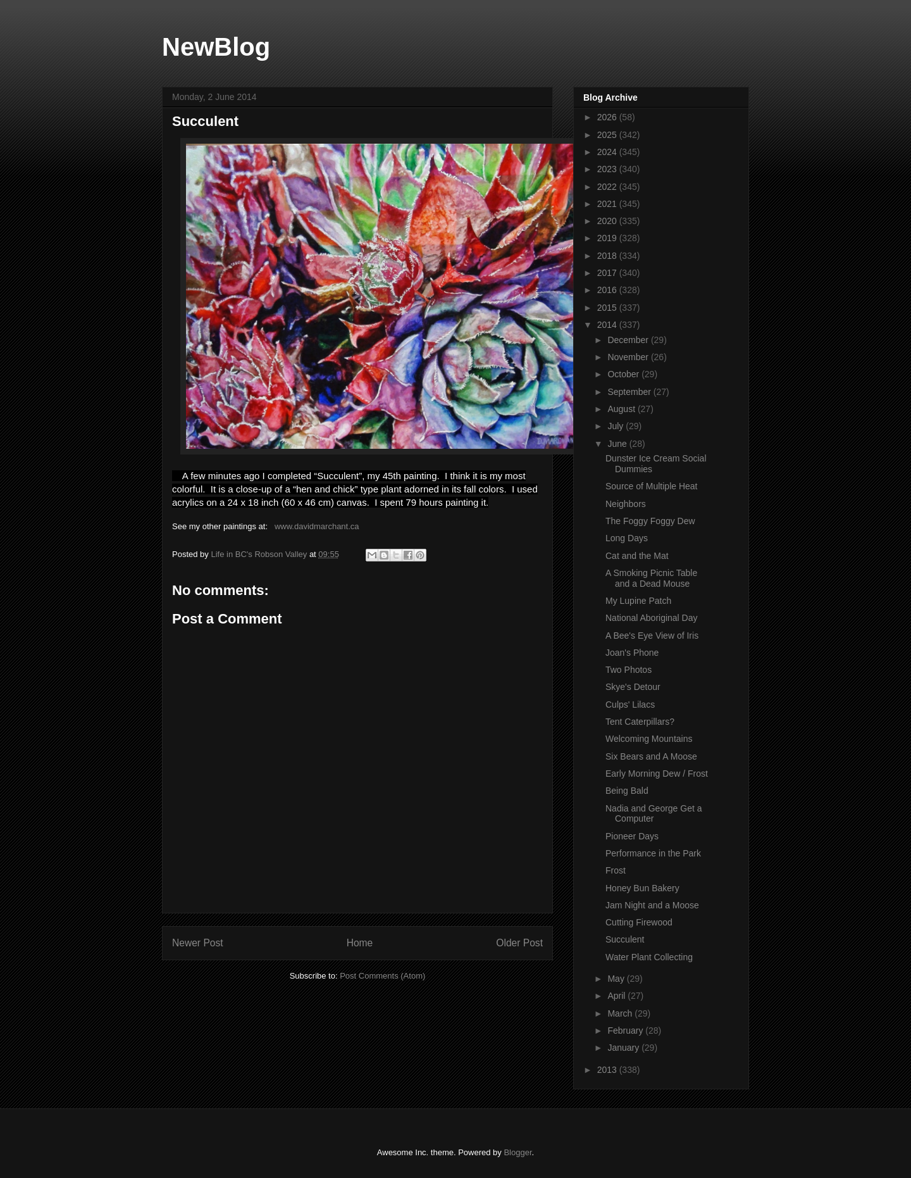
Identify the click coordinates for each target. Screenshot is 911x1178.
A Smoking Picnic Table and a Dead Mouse (651, 578)
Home (360, 942)
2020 (608, 221)
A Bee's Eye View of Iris (651, 635)
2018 (608, 256)
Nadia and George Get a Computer (653, 813)
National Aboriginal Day (651, 618)
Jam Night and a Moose (652, 905)
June (618, 444)
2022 (608, 187)
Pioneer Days (632, 836)
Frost (615, 870)
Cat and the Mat (637, 556)
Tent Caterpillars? (639, 722)
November (628, 357)
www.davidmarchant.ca (317, 526)
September (630, 392)
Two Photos (628, 670)
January (624, 1048)
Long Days (626, 538)
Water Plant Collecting (649, 957)
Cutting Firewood (638, 922)
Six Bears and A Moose (651, 756)
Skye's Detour (632, 687)
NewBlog (216, 47)
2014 (608, 325)
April (617, 996)
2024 (608, 152)
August (622, 409)
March (621, 1013)
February (626, 1030)
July (616, 426)
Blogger (517, 1152)
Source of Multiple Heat (651, 486)
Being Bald (626, 791)
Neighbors (625, 504)
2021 (608, 204)
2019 (608, 238)
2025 (608, 135)
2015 (608, 308)
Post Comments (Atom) (382, 976)
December (628, 340)
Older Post (519, 942)
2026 (608, 117)
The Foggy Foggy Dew (650, 521)
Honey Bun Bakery (642, 888)
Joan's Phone (632, 653)
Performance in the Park (653, 853)
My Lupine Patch (638, 601)
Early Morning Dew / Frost (656, 773)
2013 (608, 1070)
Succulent (624, 939)
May (616, 979)
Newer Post (197, 942)
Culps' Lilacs (630, 704)
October (624, 374)
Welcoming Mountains (648, 739)
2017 (608, 273)
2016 (608, 290)
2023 (608, 169)
